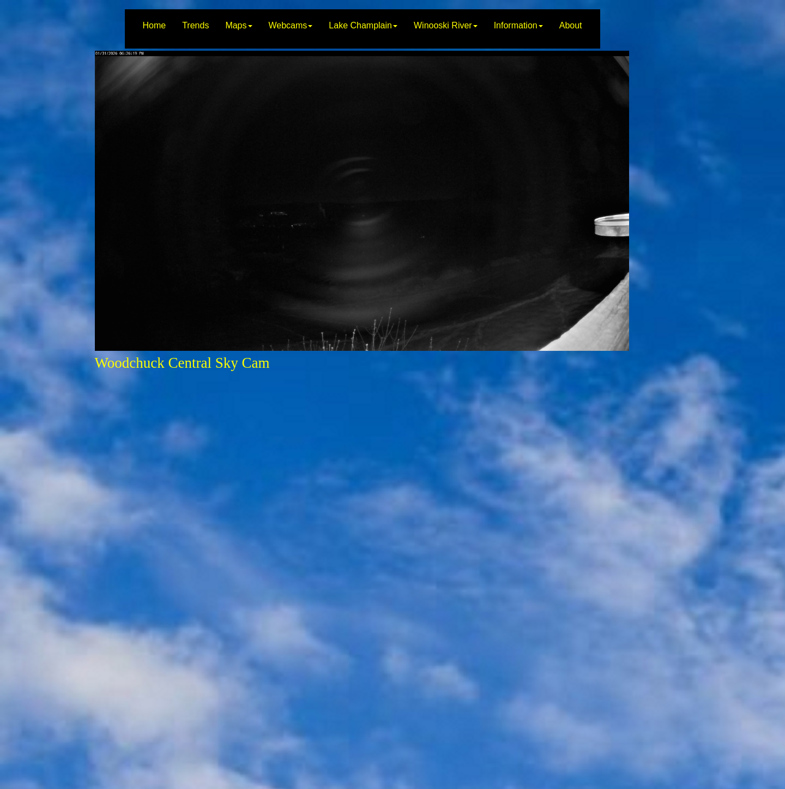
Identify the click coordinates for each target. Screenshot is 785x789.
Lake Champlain (363, 25)
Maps (238, 25)
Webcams (291, 25)
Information (518, 25)
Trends (195, 25)
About (570, 25)
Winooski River (446, 25)
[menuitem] (154, 29)
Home (154, 25)
